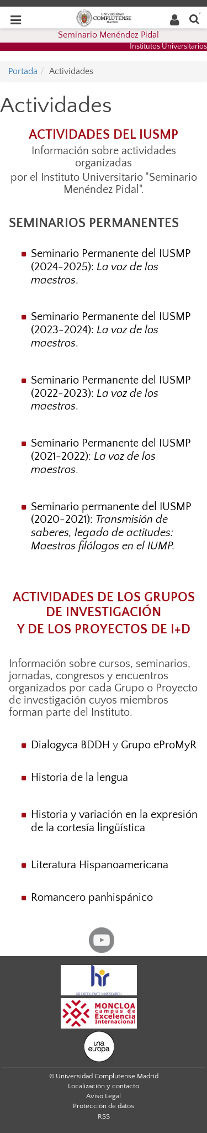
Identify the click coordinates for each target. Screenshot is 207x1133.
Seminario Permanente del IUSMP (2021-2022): (111, 456)
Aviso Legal (103, 1096)
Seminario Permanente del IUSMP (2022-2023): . (111, 393)
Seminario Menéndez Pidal (108, 35)
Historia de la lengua (79, 778)
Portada (23, 71)
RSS (104, 1116)
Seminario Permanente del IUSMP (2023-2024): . (111, 330)
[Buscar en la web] (194, 18)
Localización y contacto (103, 1086)
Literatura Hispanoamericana (99, 865)
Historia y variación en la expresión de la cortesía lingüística (114, 821)
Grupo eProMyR (159, 745)
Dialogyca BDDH (70, 745)
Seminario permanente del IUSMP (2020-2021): (111, 527)
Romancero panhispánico (92, 897)
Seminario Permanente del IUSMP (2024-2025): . (111, 267)
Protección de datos (103, 1106)
